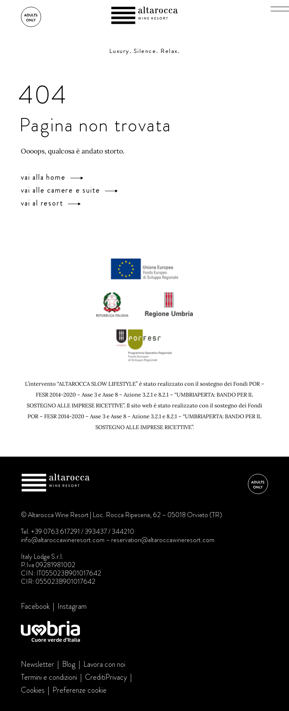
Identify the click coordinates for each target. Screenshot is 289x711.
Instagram (72, 606)
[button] (280, 9)
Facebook (35, 606)
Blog (68, 664)
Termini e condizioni (49, 677)
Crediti (95, 677)
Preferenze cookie (79, 690)
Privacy (116, 677)
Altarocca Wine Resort (144, 16)
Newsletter (37, 664)
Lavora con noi (104, 664)
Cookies (33, 690)
